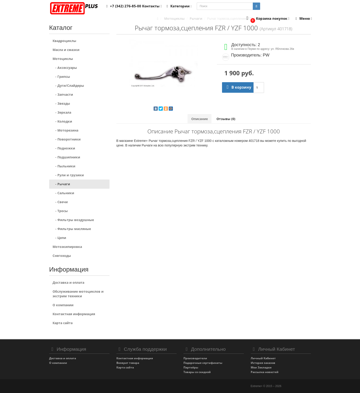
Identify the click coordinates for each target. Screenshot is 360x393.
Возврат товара (127, 363)
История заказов (263, 363)
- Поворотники (67, 139)
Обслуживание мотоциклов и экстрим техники (78, 293)
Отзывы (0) (226, 119)
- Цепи (59, 238)
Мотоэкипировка (67, 246)
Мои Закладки (261, 367)
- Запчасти (63, 94)
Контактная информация (74, 314)
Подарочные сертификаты (202, 363)
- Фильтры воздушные (73, 220)
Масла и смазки (66, 50)
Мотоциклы (63, 58)
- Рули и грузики (68, 175)
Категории (178, 6)
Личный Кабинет (263, 358)
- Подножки (64, 148)
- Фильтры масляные (72, 229)
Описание (199, 119)
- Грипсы (61, 76)
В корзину (237, 87)
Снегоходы (62, 255)
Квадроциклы (64, 41)
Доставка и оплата (68, 282)
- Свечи (60, 202)
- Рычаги (61, 184)
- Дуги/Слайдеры (68, 85)
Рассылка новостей (264, 372)
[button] (267, 18)
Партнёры (190, 367)
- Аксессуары (65, 67)
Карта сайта (63, 323)
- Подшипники (66, 157)
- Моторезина (65, 130)
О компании (63, 305)
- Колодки (62, 121)
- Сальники (63, 193)
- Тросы (60, 211)
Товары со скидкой (197, 372)
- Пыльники (64, 166)
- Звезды (61, 103)
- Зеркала (62, 112)
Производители (195, 358)
